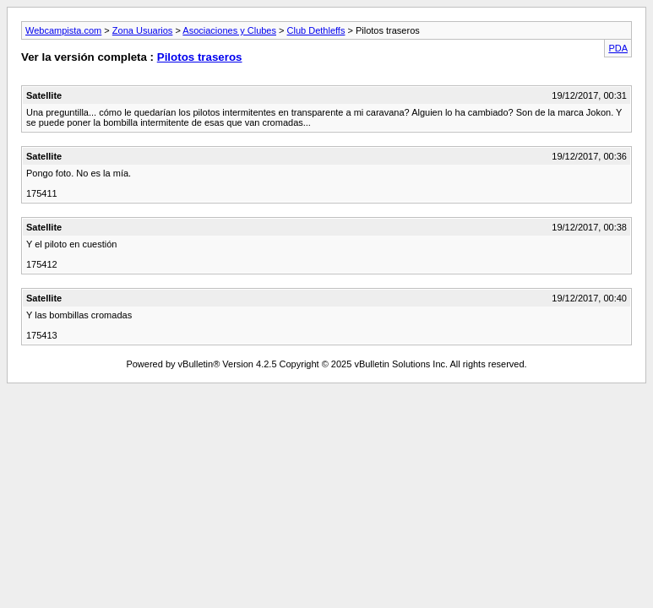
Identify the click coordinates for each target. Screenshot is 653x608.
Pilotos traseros (199, 57)
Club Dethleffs (316, 30)
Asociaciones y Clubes (229, 30)
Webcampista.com (63, 30)
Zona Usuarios (142, 30)
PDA (618, 48)
